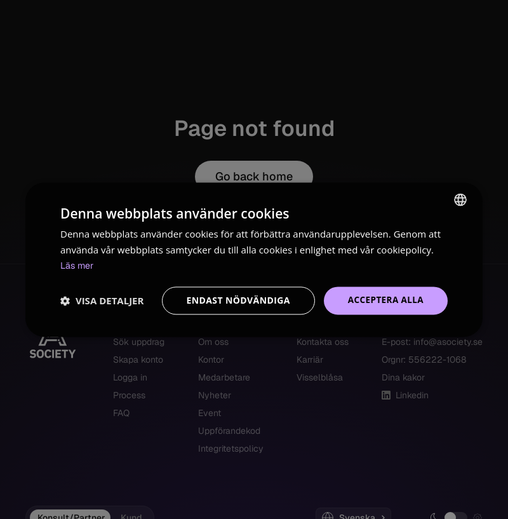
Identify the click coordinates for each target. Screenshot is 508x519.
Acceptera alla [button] (384, 300)
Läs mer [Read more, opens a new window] (78, 265)
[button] (102, 300)
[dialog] (254, 259)
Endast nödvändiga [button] (235, 300)
